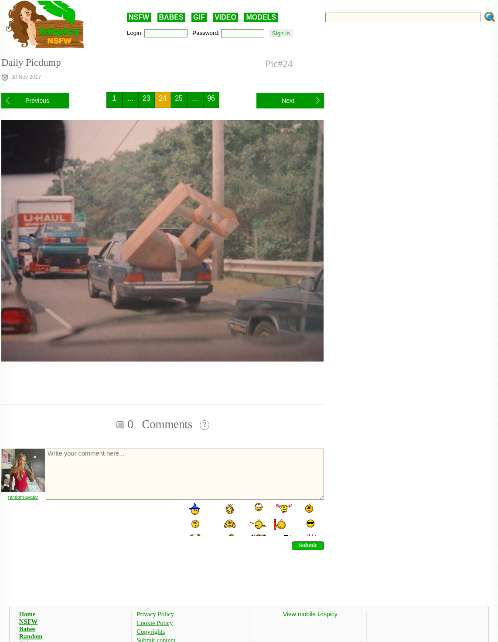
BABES (171, 17)
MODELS (261, 17)
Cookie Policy (154, 622)
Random (31, 636)
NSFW (139, 17)
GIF (199, 17)
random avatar (23, 497)
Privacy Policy (155, 614)
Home (27, 614)
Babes (27, 628)
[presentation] (111, 519)
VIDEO (225, 17)
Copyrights (150, 631)
